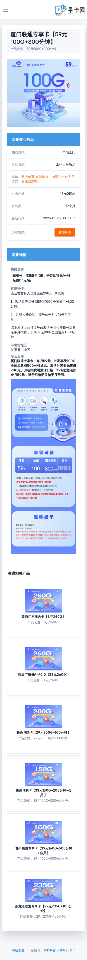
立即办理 (64, 232)
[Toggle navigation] (5, 9)
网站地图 (18, 950)
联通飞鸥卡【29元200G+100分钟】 (43, 732)
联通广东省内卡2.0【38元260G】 (43, 674)
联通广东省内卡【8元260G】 (43, 617)
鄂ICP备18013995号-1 (59, 950)
